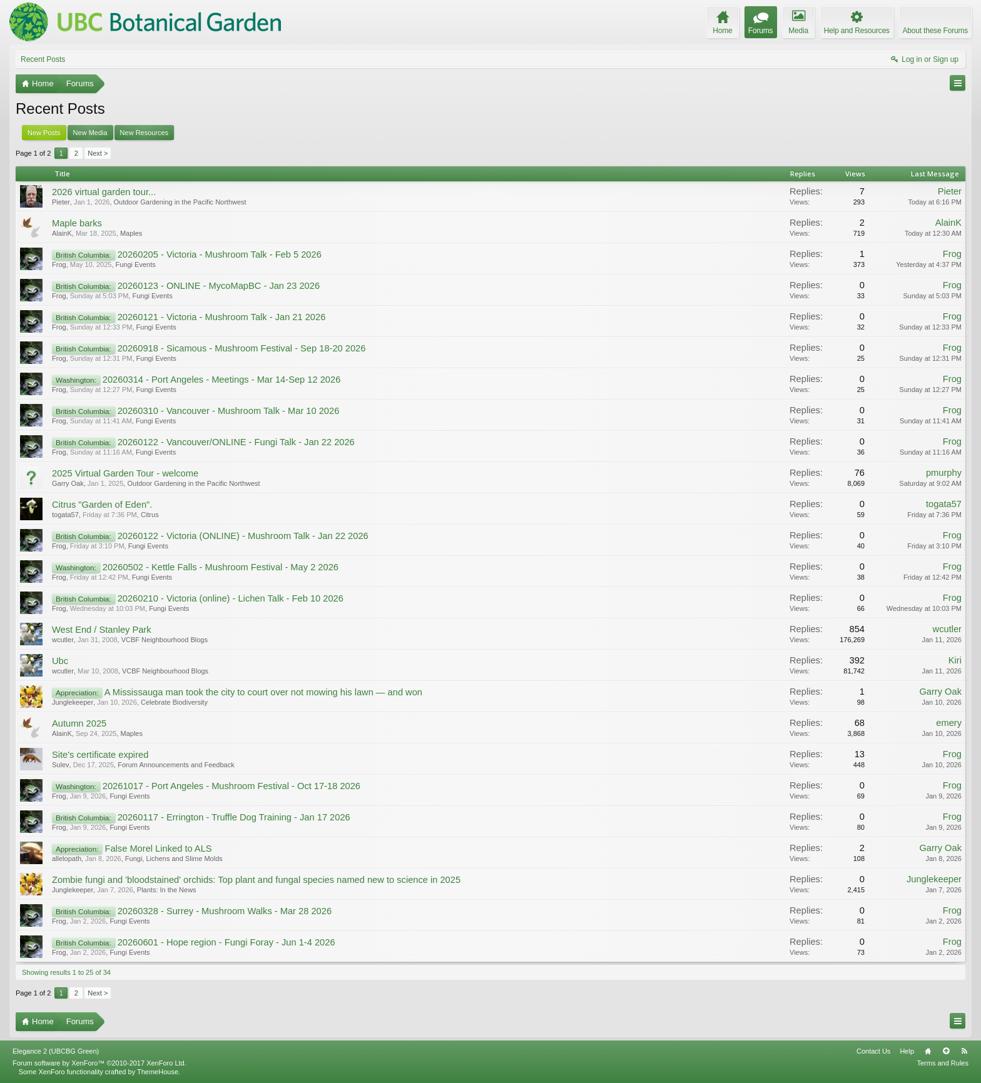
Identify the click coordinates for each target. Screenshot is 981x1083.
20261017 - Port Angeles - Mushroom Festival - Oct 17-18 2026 (231, 786)
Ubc (60, 661)
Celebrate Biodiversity (174, 702)
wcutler (63, 639)
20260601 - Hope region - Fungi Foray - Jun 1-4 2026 (226, 942)
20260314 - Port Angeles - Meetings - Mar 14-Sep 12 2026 (221, 380)
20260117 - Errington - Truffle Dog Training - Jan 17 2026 (234, 817)
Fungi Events (136, 264)
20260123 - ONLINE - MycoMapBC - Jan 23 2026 (219, 286)
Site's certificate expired (100, 755)
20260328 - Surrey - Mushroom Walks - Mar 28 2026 (225, 911)
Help (907, 1051)
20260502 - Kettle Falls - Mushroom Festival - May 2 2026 (220, 567)
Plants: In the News (166, 890)
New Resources (144, 132)
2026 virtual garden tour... (104, 192)
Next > (98, 153)
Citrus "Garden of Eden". (102, 505)
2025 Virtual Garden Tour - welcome (125, 473)
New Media (90, 132)
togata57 (65, 514)
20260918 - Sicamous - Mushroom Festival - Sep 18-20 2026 (242, 348)
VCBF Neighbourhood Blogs (164, 639)
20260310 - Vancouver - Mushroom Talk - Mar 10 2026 (229, 411)
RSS (964, 1051)
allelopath (66, 858)
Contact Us (873, 1051)
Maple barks (77, 223)
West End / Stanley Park (101, 630)
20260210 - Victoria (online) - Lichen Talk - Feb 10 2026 (230, 598)
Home (927, 1051)
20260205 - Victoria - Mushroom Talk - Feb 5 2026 (220, 254)
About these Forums (935, 30)
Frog (59, 264)
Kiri (955, 660)
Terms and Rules (942, 1063)
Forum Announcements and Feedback (176, 764)
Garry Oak (68, 483)
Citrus (150, 514)
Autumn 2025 (79, 723)
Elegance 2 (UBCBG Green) (56, 1051)
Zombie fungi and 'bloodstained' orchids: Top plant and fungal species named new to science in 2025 (256, 880)
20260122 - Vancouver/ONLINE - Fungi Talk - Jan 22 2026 (236, 442)
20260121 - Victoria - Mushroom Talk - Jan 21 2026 (222, 317)
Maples (131, 233)
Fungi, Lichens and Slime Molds (174, 858)
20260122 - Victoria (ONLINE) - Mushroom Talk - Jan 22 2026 (243, 536)
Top (946, 1051)
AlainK (62, 233)
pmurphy (944, 473)
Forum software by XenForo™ (99, 1063)
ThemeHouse (157, 1071)
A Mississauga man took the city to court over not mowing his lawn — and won (263, 692)
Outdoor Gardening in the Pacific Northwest (180, 202)
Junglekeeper (72, 702)
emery (949, 723)
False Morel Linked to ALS (157, 849)
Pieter (61, 202)
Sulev (60, 764)
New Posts (44, 132)
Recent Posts (43, 59)
